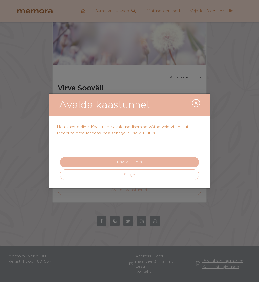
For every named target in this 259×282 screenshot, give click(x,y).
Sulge (129, 174)
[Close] (196, 103)
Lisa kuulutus (129, 162)
